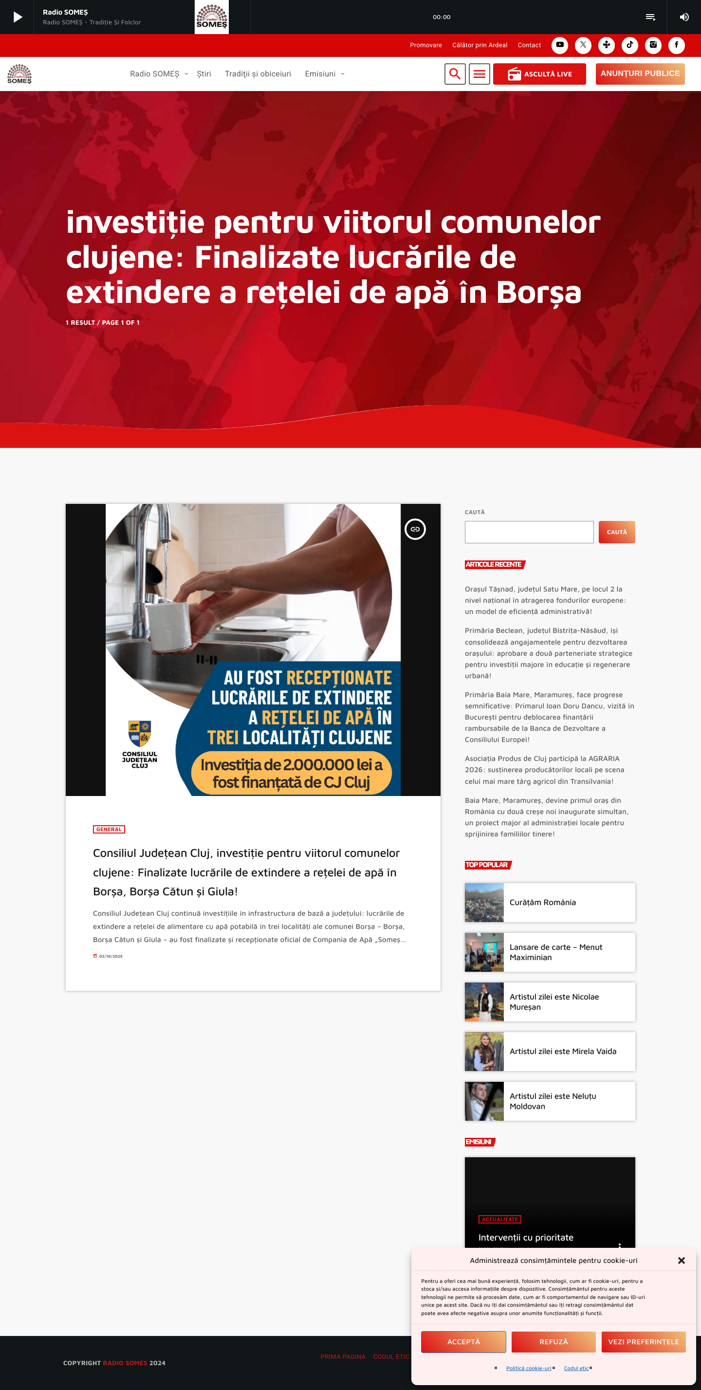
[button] (681, 1260)
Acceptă (463, 1342)
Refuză (553, 1342)
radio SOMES (125, 1363)
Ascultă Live (539, 74)
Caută (475, 512)
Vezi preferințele (644, 1342)
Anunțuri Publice (640, 74)
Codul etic (576, 1368)
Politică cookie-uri (529, 1368)
